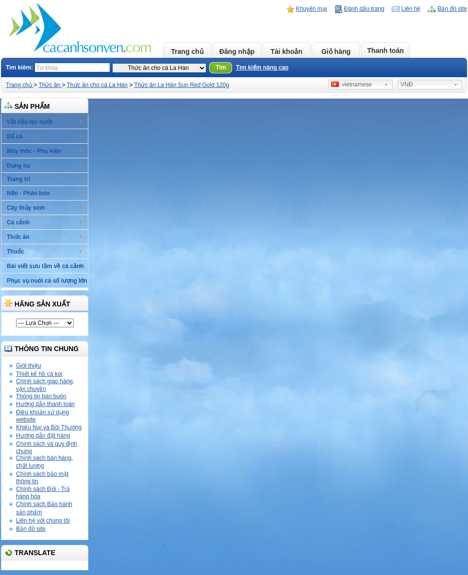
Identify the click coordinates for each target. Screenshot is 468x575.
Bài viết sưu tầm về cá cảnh (45, 266)
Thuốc (15, 251)
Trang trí (18, 179)
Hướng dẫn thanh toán (45, 404)
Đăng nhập (237, 51)
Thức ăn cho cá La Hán (97, 85)
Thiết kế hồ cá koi (39, 374)
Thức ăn (50, 85)
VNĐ (407, 84)
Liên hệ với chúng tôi (43, 520)
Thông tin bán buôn (41, 396)
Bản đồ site (452, 8)
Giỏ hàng (336, 51)
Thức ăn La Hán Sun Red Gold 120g (181, 85)
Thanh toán (385, 50)
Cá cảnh (18, 222)
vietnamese (351, 84)
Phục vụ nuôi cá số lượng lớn (47, 280)
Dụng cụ (18, 165)
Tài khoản (286, 51)
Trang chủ (187, 51)
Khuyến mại (311, 8)
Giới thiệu (28, 365)
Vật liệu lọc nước (30, 121)
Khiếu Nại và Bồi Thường (49, 427)
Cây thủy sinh (26, 207)
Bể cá (14, 136)
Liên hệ (411, 8)
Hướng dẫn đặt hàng (43, 435)
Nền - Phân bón (28, 193)
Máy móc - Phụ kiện (34, 151)
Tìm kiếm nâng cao (262, 67)
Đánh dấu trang (364, 8)
